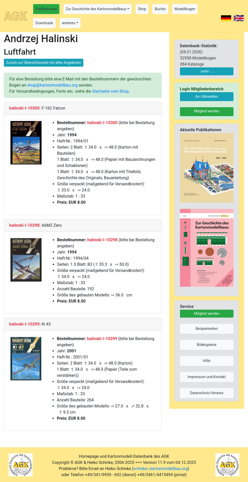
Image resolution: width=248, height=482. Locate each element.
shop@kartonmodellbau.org (52, 85)
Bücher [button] (160, 9)
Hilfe (206, 361)
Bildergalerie (206, 345)
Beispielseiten (206, 329)
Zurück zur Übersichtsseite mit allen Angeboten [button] (43, 63)
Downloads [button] (44, 23)
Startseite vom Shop (110, 91)
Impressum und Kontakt (207, 377)
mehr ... (207, 71)
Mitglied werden (206, 111)
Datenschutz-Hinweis (207, 393)
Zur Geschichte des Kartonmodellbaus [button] (96, 9)
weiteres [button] (68, 23)
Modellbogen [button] (185, 9)
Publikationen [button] (46, 9)
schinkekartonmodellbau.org (160, 468)
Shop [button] (142, 9)
